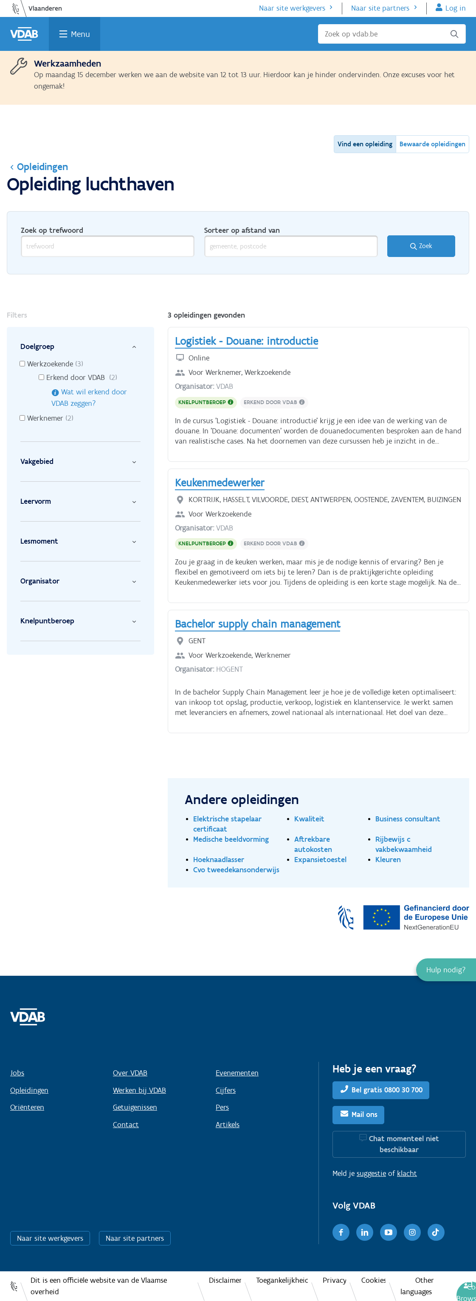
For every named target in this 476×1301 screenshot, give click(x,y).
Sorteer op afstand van (242, 230)
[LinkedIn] (364, 1232)
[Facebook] (340, 1232)
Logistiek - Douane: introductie (246, 341)
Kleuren (388, 859)
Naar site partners (380, 8)
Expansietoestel (320, 859)
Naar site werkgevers (292, 8)
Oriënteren (27, 1107)
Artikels (227, 1124)
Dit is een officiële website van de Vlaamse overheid (99, 1286)
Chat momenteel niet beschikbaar (404, 1144)
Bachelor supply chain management (257, 624)
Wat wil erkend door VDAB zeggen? (89, 397)
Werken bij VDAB (139, 1090)
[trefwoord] (107, 246)
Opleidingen (37, 166)
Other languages (417, 1286)
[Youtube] (388, 1232)
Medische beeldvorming (231, 839)
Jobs (17, 1073)
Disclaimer (225, 1280)
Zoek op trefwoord (52, 230)
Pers (222, 1107)
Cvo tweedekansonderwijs (236, 869)
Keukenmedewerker (220, 482)
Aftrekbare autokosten (313, 844)
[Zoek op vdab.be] (392, 34)
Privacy (334, 1280)
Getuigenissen (135, 1107)
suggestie (371, 1173)
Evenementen (237, 1073)
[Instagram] (412, 1232)
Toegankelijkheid (282, 1280)
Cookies (373, 1280)
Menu (80, 34)
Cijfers (226, 1090)
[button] (446, 969)
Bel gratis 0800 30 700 (387, 1089)
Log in (455, 8)
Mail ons (364, 1115)
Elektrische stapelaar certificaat (227, 823)
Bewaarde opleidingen (432, 144)
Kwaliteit (309, 818)
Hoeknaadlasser (218, 859)
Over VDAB (130, 1073)
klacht (407, 1173)
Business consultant (407, 818)
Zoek (425, 246)
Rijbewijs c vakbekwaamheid (403, 844)
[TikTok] (436, 1232)
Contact (126, 1124)
